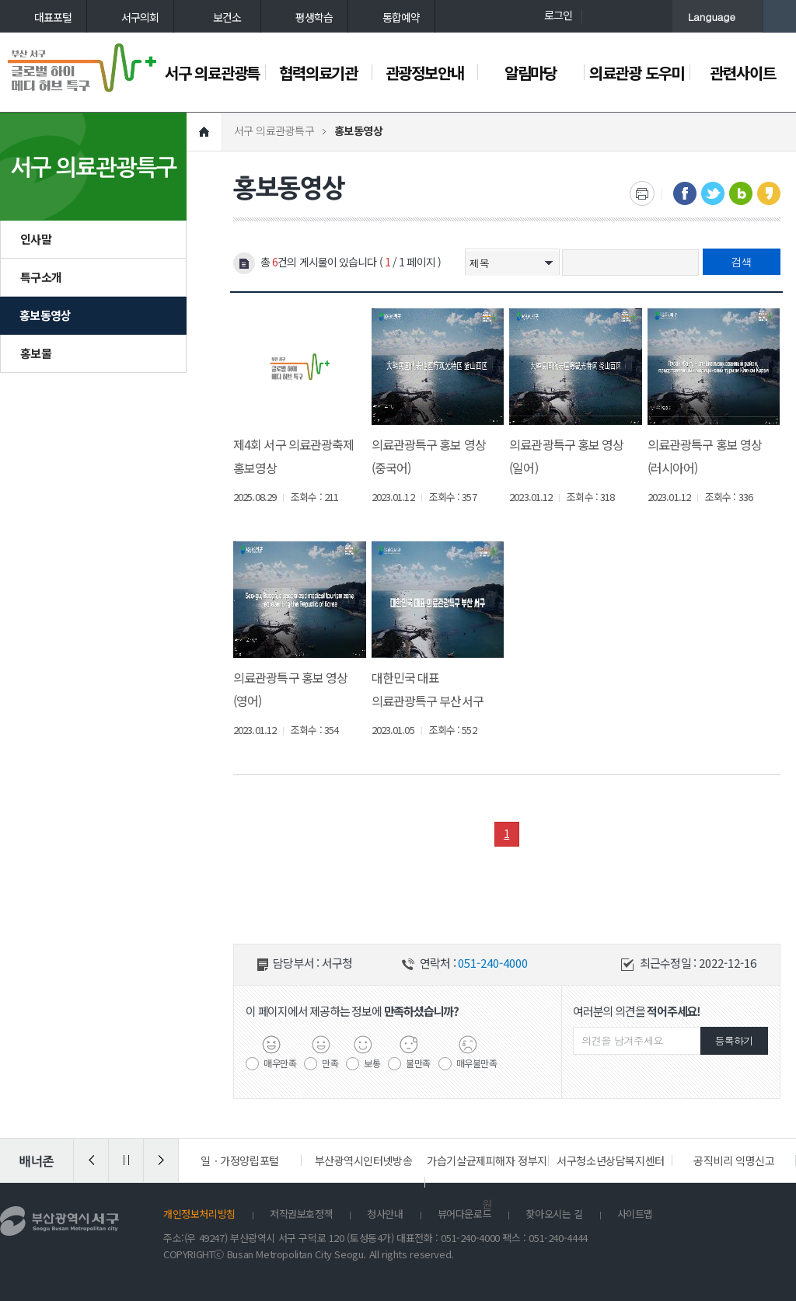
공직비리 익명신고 (733, 1160)
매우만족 (280, 1062)
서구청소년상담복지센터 (610, 1160)
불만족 (418, 1062)
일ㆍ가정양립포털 (240, 1160)
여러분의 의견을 (636, 1011)
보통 (372, 1062)
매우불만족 (477, 1062)
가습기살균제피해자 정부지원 (487, 1182)
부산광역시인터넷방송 (364, 1160)
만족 (330, 1062)
